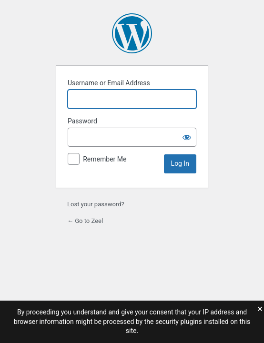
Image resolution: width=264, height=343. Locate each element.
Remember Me (104, 159)
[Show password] (186, 137)
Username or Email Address (109, 83)
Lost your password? (95, 204)
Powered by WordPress (132, 33)
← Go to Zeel (85, 220)
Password (82, 121)
